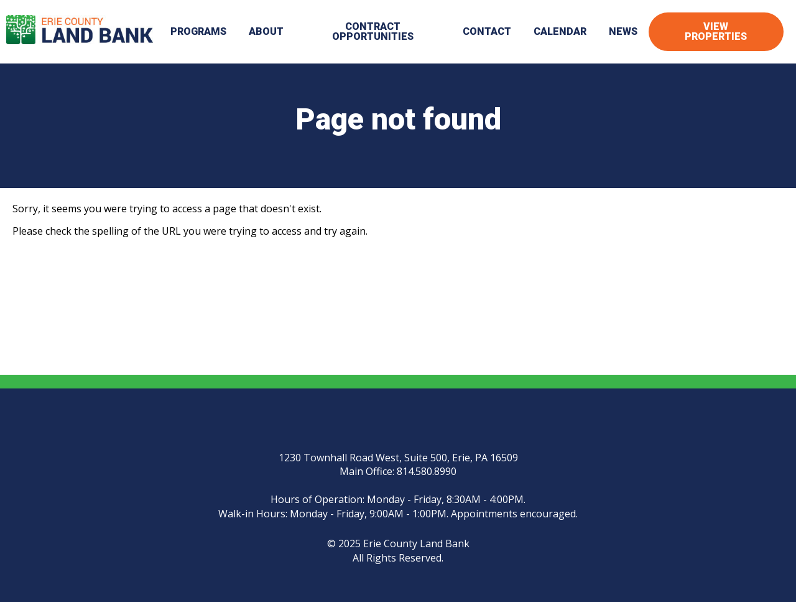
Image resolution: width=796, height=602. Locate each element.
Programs (198, 31)
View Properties (716, 31)
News (623, 31)
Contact (487, 31)
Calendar (560, 31)
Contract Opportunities (373, 31)
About (266, 31)
